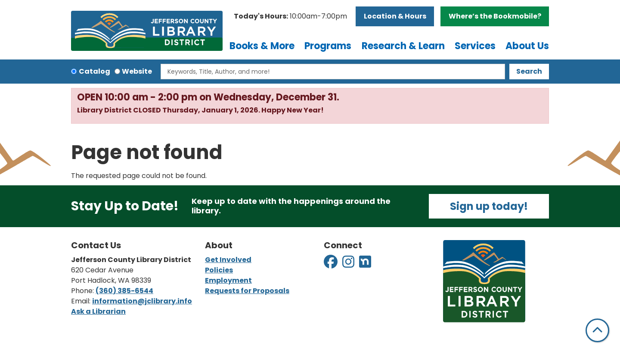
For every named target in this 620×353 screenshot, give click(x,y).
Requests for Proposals (247, 291)
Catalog (94, 71)
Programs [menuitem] (327, 46)
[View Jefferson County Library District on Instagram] (349, 264)
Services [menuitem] (475, 46)
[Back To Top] (597, 330)
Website (137, 71)
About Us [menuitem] (527, 46)
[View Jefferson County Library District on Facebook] (331, 264)
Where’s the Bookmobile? (495, 16)
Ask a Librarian (98, 311)
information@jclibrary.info (142, 301)
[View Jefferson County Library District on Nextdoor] (365, 264)
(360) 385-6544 (124, 291)
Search (529, 71)
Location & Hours (395, 16)
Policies (219, 270)
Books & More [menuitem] (261, 46)
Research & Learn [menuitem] (403, 46)
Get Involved (228, 260)
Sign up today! (489, 206)
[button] (290, 16)
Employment (228, 280)
